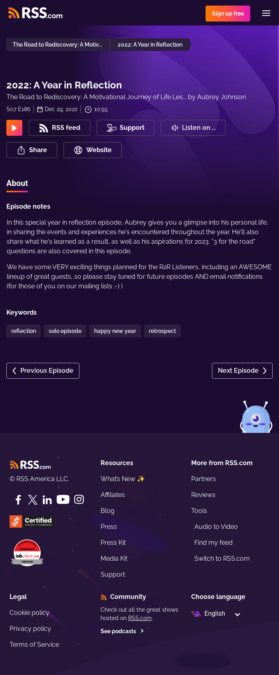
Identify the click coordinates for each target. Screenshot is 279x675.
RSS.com (140, 618)
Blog (108, 511)
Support (113, 574)
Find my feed (213, 542)
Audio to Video (216, 526)
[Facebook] (18, 500)
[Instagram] (79, 499)
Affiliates (113, 495)
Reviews (203, 495)
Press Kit (113, 542)
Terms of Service (34, 644)
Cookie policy (29, 612)
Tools (199, 511)
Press (109, 526)
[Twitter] (33, 500)
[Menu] (266, 13)
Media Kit (114, 558)
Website (92, 150)
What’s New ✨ (123, 479)
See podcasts (122, 631)
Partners (203, 479)
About (17, 183)
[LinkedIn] (47, 500)
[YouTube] (63, 499)
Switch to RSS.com (222, 558)
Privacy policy (30, 628)
